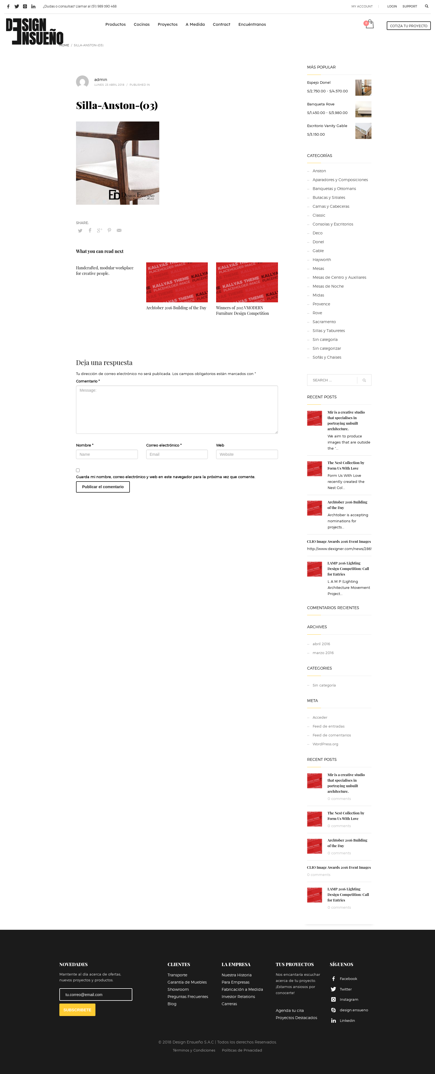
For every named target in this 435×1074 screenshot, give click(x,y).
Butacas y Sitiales (329, 197)
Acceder (320, 717)
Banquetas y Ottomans (334, 188)
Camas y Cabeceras (331, 206)
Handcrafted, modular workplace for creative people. (104, 270)
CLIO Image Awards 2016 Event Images (339, 541)
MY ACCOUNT (362, 6)
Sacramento (324, 321)
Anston (319, 170)
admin (100, 79)
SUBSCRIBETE (77, 1010)
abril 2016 (321, 644)
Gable (318, 250)
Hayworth (322, 259)
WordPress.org (325, 744)
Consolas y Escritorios (333, 224)
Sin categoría (325, 339)
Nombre (84, 445)
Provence (321, 304)
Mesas (318, 268)
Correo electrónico (163, 445)
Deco (318, 232)
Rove (317, 312)
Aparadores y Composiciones (340, 179)
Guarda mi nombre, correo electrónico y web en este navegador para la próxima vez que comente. (165, 477)
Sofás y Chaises (327, 357)
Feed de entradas (329, 726)
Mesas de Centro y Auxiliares (339, 277)
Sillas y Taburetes (329, 330)
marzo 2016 (323, 652)
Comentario (88, 381)
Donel (318, 241)
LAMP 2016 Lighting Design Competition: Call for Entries (348, 568)
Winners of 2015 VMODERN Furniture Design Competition (242, 310)
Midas (318, 295)
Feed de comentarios (332, 735)
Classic (319, 215)
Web (220, 445)
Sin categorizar (327, 348)
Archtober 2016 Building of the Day (176, 307)
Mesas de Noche (328, 286)
